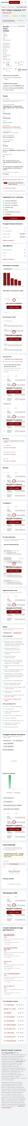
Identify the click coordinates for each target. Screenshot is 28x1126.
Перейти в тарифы (14, 307)
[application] (14, 279)
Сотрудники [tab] (20, 20)
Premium (21, 853)
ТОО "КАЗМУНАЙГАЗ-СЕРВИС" (9, 1005)
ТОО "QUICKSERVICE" (9, 1021)
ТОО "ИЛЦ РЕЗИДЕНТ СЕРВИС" (10, 1017)
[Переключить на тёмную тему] (21, 2)
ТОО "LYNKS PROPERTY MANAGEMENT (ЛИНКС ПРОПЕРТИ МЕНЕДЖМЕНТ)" (9, 1033)
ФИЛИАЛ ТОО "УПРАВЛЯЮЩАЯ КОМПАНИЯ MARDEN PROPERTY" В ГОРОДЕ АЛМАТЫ (10, 1009)
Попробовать (14, 218)
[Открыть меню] (25, 2)
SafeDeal (5, 2)
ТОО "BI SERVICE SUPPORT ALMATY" (10, 1036)
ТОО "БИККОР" (8, 1013)
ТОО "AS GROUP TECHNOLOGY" (10, 1029)
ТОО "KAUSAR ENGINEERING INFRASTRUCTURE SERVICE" (10, 1040)
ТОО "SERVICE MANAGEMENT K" (10, 1025)
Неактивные (14, 864)
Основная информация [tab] (8, 21)
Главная (3, 7)
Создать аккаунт (14, 2)
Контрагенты (11, 7)
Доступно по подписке (10, 447)
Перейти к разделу (9, 240)
